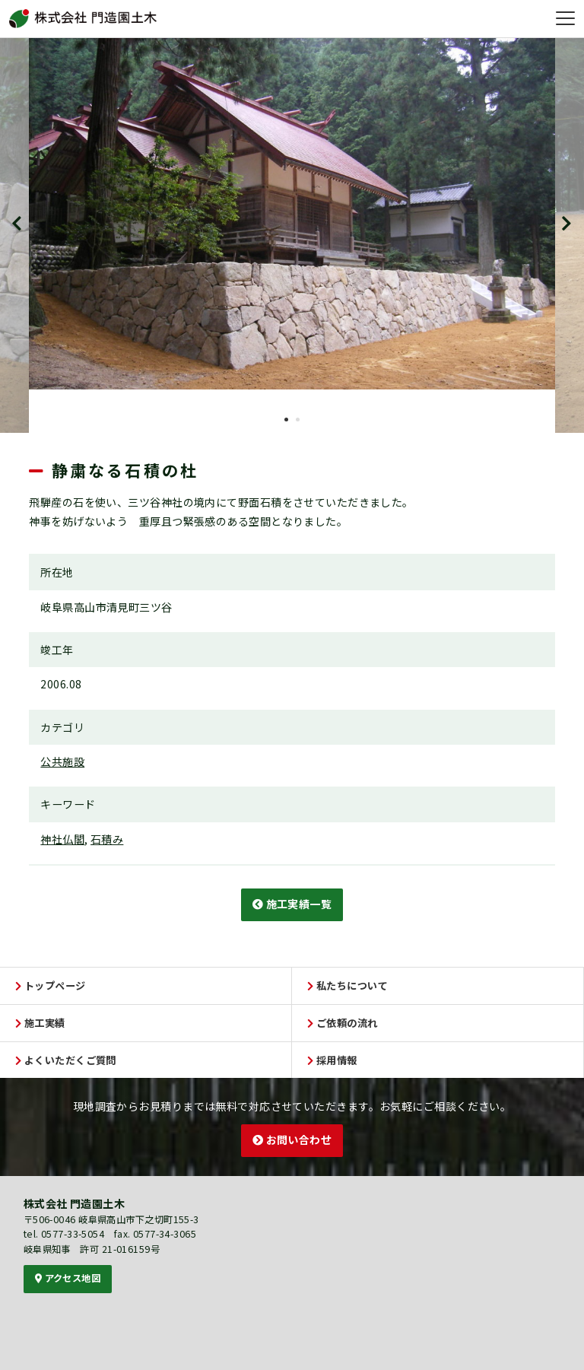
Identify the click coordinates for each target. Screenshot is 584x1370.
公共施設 (62, 761)
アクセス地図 (68, 1278)
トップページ (50, 985)
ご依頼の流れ (342, 1023)
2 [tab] (298, 419)
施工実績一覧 (292, 903)
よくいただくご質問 (65, 1060)
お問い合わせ (292, 1139)
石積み (106, 839)
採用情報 (332, 1060)
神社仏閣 (62, 839)
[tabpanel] (292, 213)
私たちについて (347, 985)
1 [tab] (286, 419)
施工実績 (40, 1023)
